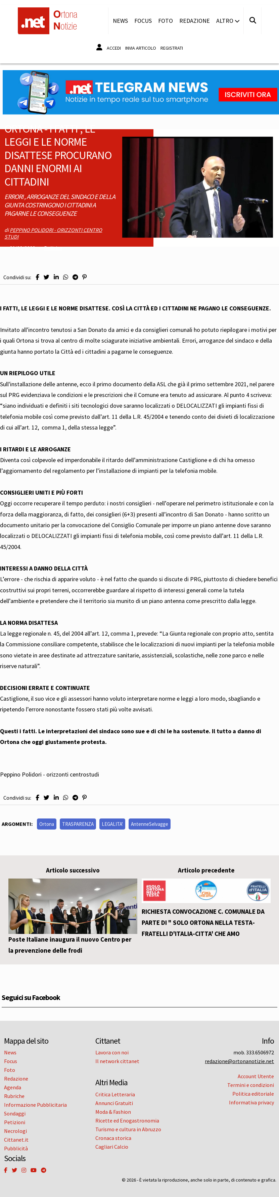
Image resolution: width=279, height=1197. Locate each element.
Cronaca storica (113, 1138)
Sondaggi (15, 1113)
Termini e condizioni (250, 1085)
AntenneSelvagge (149, 824)
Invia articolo (140, 48)
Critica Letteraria (115, 1094)
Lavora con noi (112, 1052)
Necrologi (15, 1131)
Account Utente (256, 1076)
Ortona (46, 824)
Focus (143, 20)
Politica (53, 248)
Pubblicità (16, 1148)
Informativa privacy (251, 1102)
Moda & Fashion (113, 1111)
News (120, 20)
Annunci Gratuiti (114, 1103)
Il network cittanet (117, 1061)
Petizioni (14, 1122)
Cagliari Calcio (111, 1146)
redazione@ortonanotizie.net (239, 1061)
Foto (165, 20)
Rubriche (14, 1096)
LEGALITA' (112, 824)
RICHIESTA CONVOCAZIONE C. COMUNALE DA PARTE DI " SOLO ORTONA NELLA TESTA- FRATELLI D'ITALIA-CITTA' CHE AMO (203, 922)
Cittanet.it (16, 1139)
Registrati (171, 48)
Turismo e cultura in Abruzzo (128, 1129)
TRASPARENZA (78, 824)
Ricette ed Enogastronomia (127, 1120)
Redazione (194, 20)
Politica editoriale (253, 1093)
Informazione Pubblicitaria (35, 1104)
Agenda (12, 1087)
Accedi (114, 48)
